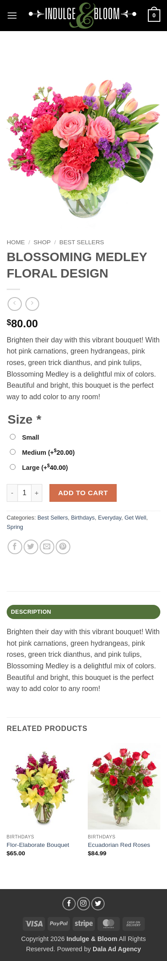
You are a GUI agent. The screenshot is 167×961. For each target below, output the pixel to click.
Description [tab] (31, 611)
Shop (42, 242)
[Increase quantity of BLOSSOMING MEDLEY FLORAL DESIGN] (37, 493)
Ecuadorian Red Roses (119, 845)
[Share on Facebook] (15, 547)
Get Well (135, 517)
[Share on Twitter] (31, 547)
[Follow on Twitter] (98, 903)
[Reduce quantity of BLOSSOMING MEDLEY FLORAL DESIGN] (12, 493)
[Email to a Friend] (47, 547)
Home (16, 242)
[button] (12, 15)
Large (45, 467)
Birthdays (82, 517)
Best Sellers (81, 242)
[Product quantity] (24, 493)
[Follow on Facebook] (69, 903)
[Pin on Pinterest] (63, 547)
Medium (48, 452)
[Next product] (14, 304)
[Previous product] (32, 304)
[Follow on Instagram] (83, 903)
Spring (15, 527)
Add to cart (83, 492)
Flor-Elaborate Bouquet (38, 845)
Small (30, 437)
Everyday (109, 517)
